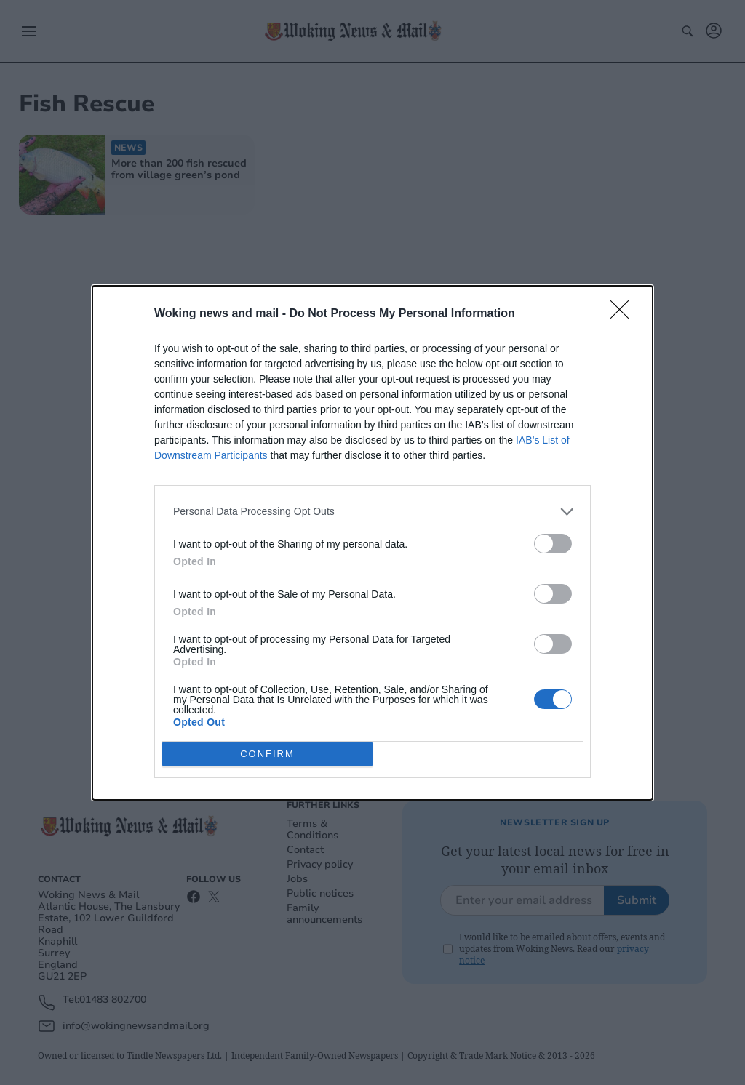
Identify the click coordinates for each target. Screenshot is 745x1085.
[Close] (624, 314)
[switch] (553, 543)
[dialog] (372, 543)
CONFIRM (267, 753)
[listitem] (372, 511)
